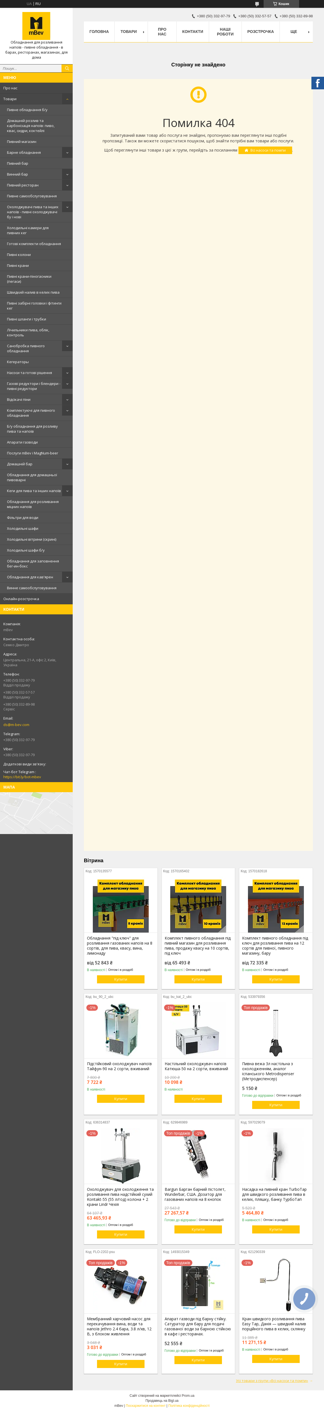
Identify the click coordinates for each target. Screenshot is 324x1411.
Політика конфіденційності (189, 1406)
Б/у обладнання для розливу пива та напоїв (32, 429)
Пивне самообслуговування (32, 195)
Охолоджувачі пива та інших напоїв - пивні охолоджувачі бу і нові (32, 211)
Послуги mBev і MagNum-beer (32, 453)
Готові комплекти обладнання (34, 243)
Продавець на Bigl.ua (161, 1401)
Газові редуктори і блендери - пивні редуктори (33, 386)
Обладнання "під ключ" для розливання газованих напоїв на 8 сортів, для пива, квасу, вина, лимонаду (119, 946)
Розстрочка (260, 31)
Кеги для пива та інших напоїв (34, 490)
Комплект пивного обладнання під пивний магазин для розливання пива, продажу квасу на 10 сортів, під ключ (198, 946)
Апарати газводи (22, 442)
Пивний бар (17, 163)
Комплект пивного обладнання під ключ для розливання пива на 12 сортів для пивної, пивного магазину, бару (275, 946)
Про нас (10, 87)
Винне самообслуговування (31, 587)
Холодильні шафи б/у (26, 550)
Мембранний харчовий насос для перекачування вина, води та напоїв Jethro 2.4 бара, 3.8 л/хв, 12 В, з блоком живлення (119, 1326)
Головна (99, 31)
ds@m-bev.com (16, 724)
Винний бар (17, 174)
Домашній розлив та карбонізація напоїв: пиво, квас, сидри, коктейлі (31, 125)
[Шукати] (67, 68)
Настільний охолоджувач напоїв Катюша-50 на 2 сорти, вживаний (196, 1066)
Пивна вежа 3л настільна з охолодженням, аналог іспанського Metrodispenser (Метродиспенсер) (268, 1071)
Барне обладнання (24, 152)
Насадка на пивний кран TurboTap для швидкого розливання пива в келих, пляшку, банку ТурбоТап (274, 1194)
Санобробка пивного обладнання (26, 348)
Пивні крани (18, 265)
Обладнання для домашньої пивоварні (32, 477)
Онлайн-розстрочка (21, 598)
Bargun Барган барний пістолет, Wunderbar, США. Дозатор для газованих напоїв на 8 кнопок (195, 1194)
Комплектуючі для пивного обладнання (31, 413)
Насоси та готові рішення (29, 372)
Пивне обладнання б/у (27, 109)
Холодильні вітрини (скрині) (31, 539)
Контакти (192, 31)
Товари (9, 98)
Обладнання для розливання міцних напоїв (33, 504)
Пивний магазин (21, 141)
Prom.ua (188, 1396)
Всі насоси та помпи (268, 150)
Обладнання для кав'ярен (30, 576)
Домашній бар (19, 463)
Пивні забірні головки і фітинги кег (34, 306)
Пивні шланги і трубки (26, 319)
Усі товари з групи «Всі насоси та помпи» (272, 1380)
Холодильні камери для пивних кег (28, 230)
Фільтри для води (22, 517)
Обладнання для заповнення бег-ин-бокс (33, 564)
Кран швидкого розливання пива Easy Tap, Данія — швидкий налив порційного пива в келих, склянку (274, 1323)
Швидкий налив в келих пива (33, 292)
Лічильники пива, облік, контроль (28, 332)
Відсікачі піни (18, 399)
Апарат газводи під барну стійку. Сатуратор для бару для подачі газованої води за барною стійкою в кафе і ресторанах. (198, 1326)
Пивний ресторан (23, 185)
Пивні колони (19, 254)
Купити (120, 979)
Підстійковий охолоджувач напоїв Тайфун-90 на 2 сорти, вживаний (119, 1066)
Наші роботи (225, 31)
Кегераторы (18, 361)
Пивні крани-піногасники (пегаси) (29, 279)
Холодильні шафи (22, 528)
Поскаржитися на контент (145, 1406)
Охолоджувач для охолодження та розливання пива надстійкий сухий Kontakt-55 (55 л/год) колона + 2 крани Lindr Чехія (120, 1197)
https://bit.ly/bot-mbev (22, 776)
